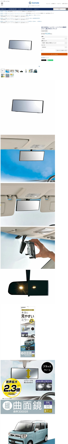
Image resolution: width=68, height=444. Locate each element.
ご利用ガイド (54, 3)
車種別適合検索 (13, 9)
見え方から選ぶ (29, 18)
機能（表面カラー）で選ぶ (31, 15)
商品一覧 (3, 9)
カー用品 (5, 11)
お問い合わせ (65, 3)
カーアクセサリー (11, 13)
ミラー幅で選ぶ (29, 21)
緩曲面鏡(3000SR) (36, 18)
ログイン (59, 3)
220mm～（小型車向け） (37, 21)
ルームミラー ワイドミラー (20, 13)
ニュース (48, 3)
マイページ (29, 9)
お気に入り (21, 9)
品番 (42, 36)
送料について (44, 40)
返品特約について (45, 57)
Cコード (43, 45)
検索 (67, 9)
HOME (1, 11)
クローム (38, 15)
